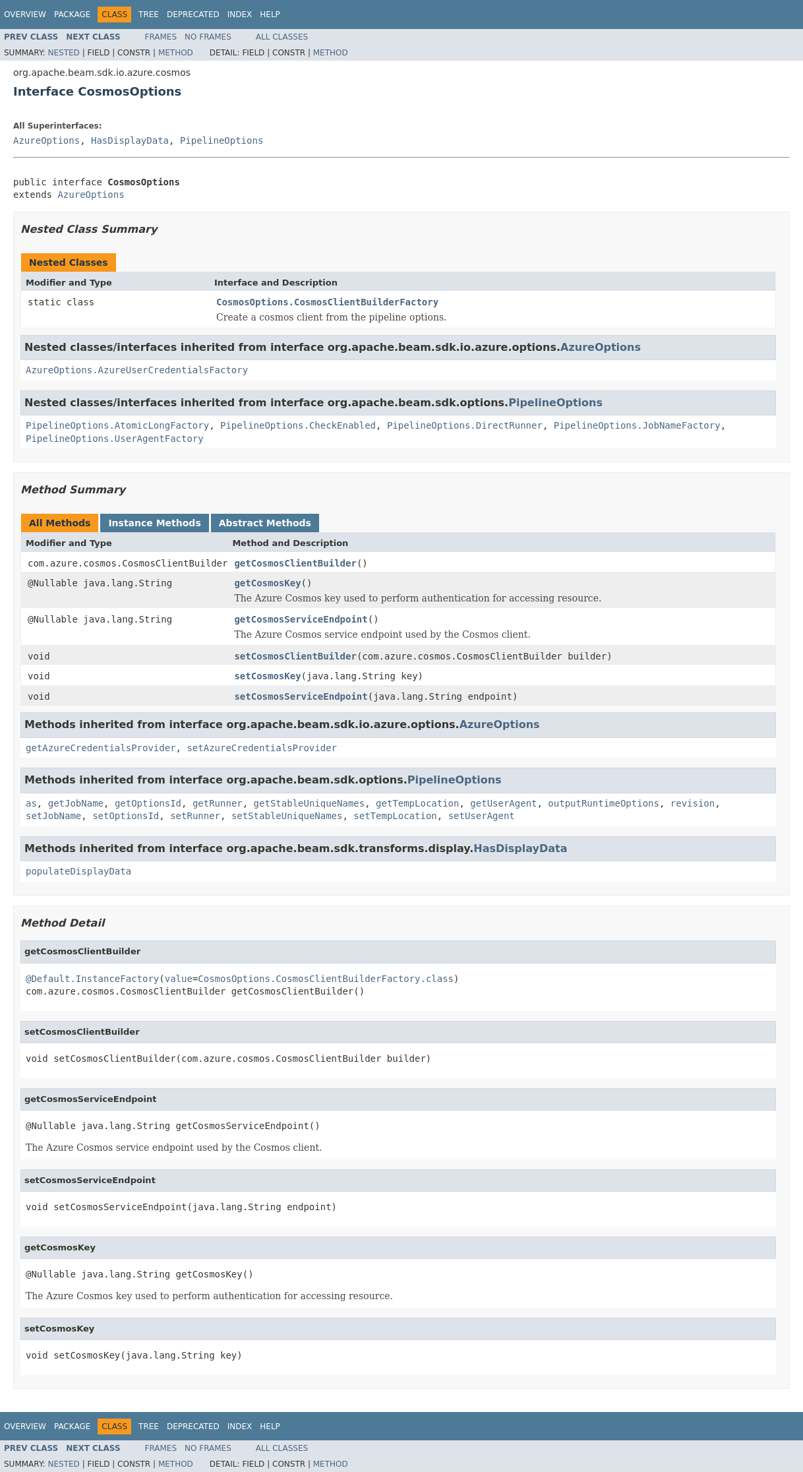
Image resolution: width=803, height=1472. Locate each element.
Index (240, 14)
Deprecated (193, 14)
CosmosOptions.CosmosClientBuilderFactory (327, 302)
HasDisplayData (130, 140)
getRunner (218, 803)
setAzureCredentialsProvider (262, 748)
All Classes (282, 37)
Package (72, 14)
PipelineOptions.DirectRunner (465, 425)
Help (270, 14)
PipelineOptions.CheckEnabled (298, 425)
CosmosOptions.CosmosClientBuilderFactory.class (326, 978)
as (31, 803)
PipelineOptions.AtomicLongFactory (117, 425)
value (179, 978)
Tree (148, 14)
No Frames (208, 37)
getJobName (76, 803)
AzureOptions (46, 140)
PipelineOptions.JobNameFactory (637, 425)
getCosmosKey (267, 583)
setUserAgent (481, 816)
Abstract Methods (265, 523)
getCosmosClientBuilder (295, 563)
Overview (25, 14)
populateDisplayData (78, 871)
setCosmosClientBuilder (295, 656)
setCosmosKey (267, 676)
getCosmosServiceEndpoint (300, 619)
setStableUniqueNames (287, 816)
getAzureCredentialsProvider (101, 748)
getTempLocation (417, 803)
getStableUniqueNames (309, 803)
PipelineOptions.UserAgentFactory (115, 438)
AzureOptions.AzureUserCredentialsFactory (137, 370)
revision (692, 803)
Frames (161, 37)
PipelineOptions (221, 140)
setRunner (195, 816)
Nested (63, 52)
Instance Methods (154, 523)
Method (175, 52)
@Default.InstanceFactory (92, 978)
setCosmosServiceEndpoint (300, 696)
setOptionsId (125, 816)
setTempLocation (394, 816)
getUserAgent (503, 803)
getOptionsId (148, 803)
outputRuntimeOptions (603, 803)
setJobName (53, 816)
